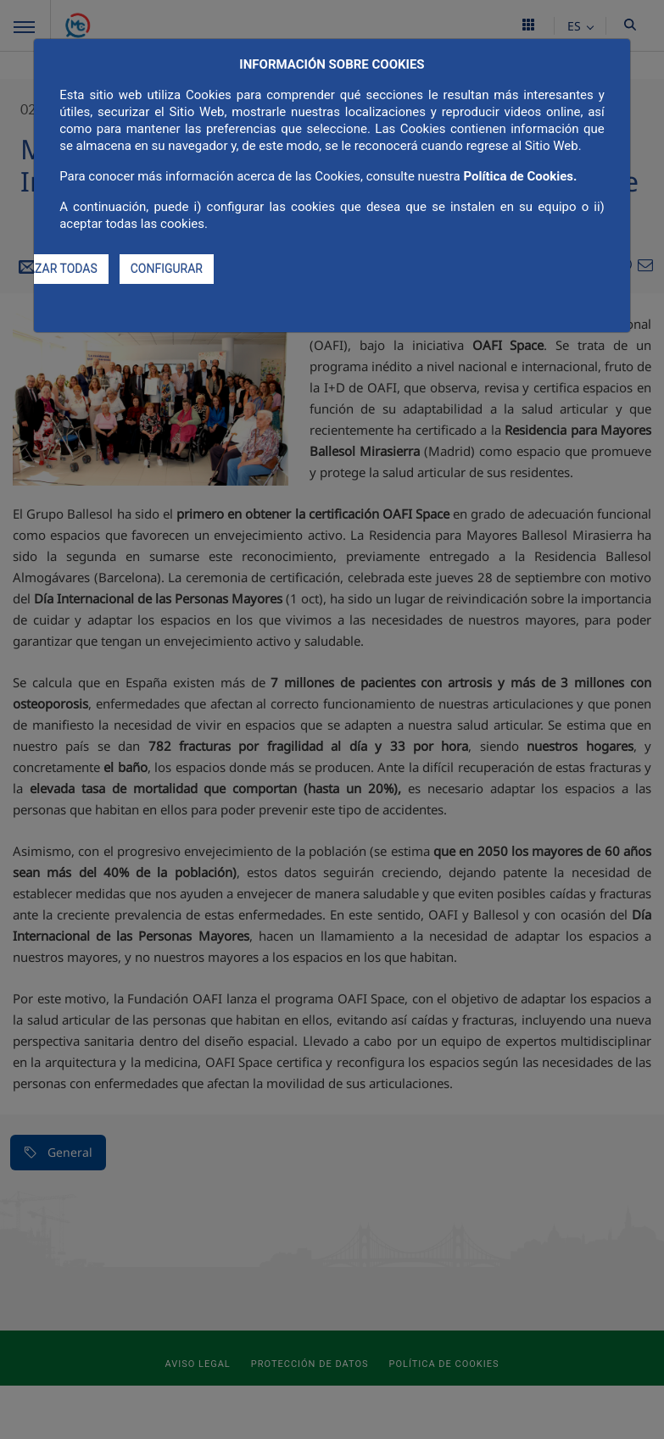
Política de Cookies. (520, 176)
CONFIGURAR (167, 268)
